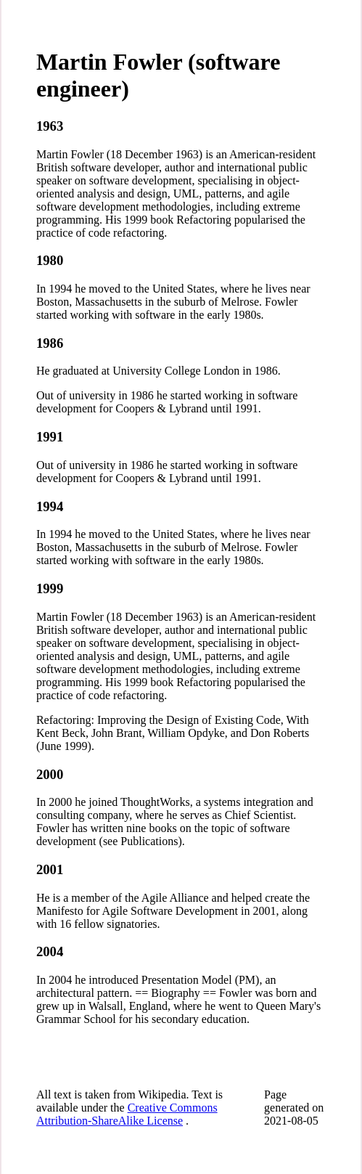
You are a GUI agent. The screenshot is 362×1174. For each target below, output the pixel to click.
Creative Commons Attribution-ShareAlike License (127, 1114)
